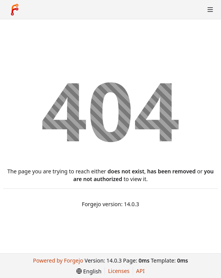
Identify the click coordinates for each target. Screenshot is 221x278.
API (140, 271)
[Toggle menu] (210, 10)
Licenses (119, 271)
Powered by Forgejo (58, 260)
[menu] (88, 271)
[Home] (14, 10)
